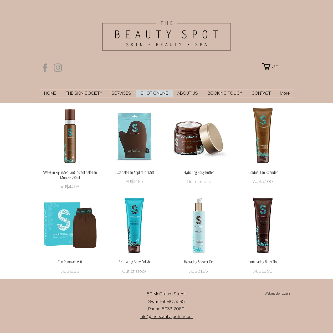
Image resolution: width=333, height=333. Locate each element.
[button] (277, 66)
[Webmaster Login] (277, 294)
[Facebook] (44, 67)
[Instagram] (57, 67)
